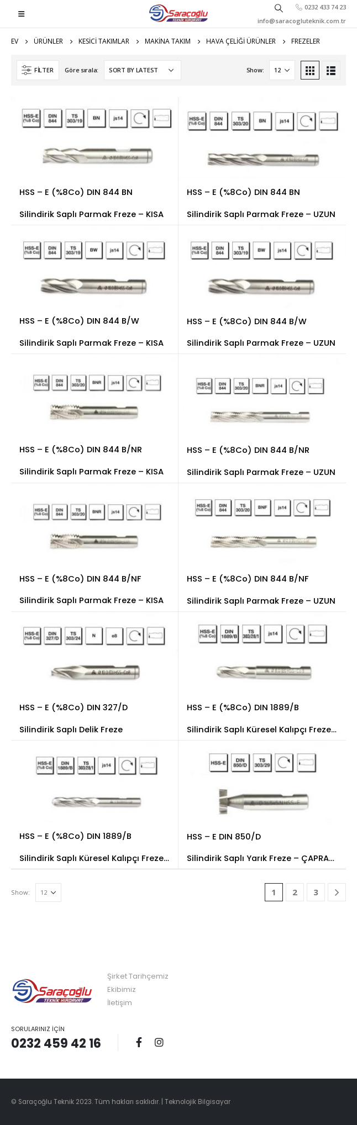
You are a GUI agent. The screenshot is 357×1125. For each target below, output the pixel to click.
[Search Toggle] (279, 7)
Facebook (138, 1042)
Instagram (159, 1042)
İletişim (119, 1002)
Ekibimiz (121, 989)
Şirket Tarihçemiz (138, 976)
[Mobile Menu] (21, 13)
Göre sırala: (81, 70)
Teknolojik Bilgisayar (197, 1101)
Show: (255, 70)
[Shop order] (142, 70)
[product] (94, 138)
